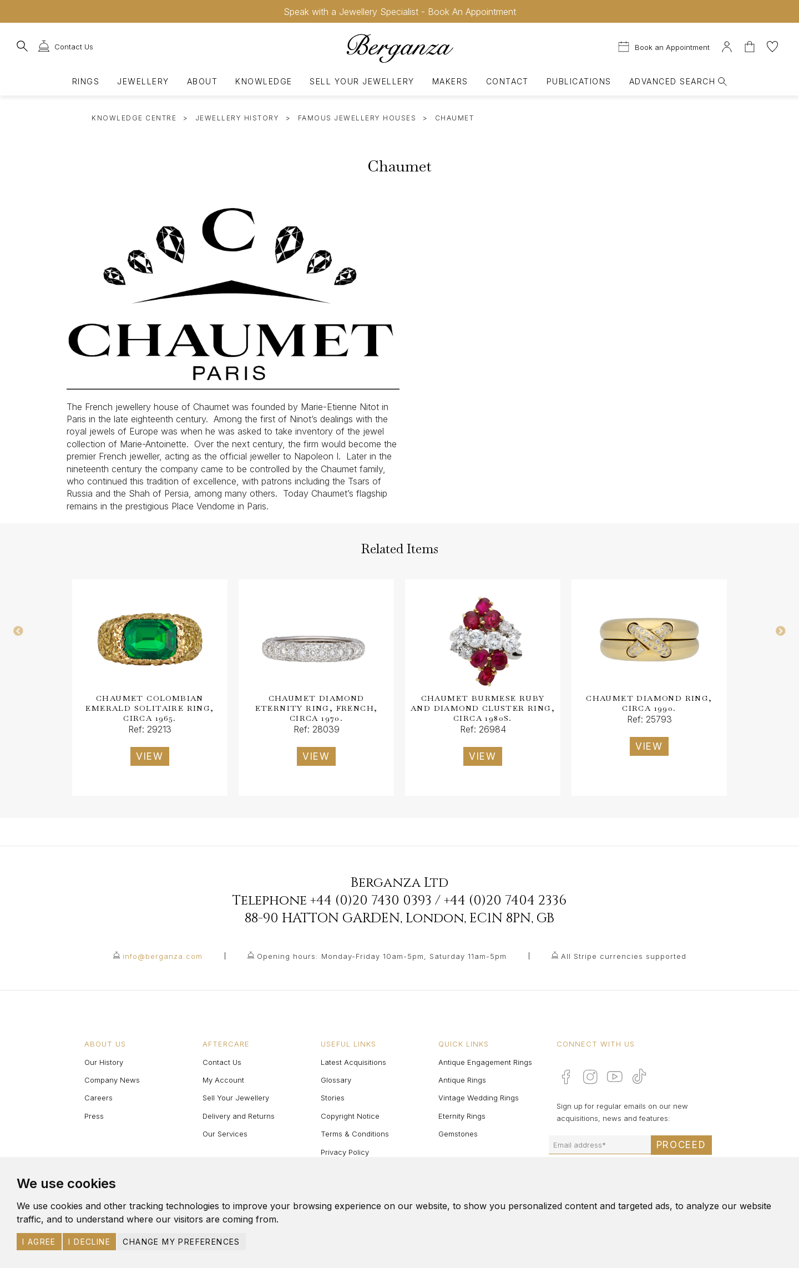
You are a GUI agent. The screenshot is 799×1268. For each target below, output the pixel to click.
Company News (112, 1079)
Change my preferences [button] (181, 1241)
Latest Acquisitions (353, 1062)
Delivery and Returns (239, 1116)
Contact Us (222, 1062)
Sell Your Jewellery (362, 81)
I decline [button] (89, 1241)
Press (94, 1116)
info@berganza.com (163, 956)
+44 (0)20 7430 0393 (371, 901)
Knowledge (263, 81)
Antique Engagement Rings (485, 1062)
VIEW (150, 756)
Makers (450, 81)
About (202, 81)
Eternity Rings (462, 1116)
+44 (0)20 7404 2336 (505, 901)
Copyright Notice (350, 1116)
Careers (98, 1097)
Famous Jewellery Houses (357, 118)
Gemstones (458, 1133)
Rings (85, 81)
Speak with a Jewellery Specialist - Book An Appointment (400, 11)
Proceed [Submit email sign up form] (681, 1144)
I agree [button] (39, 1241)
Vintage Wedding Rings (478, 1097)
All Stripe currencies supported (623, 956)
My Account (223, 1079)
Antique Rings (462, 1079)
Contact (507, 81)
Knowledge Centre (134, 118)
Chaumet (454, 118)
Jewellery (143, 81)
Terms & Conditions (355, 1133)
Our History (103, 1062)
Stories (333, 1097)
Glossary (336, 1079)
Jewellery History (237, 118)
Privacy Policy (345, 1152)
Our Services (225, 1133)
